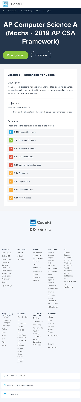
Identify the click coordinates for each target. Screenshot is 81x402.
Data (34, 264)
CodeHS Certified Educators (15, 376)
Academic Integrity (36, 278)
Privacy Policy (53, 335)
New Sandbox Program (6, 320)
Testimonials (22, 323)
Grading (36, 261)
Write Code (37, 268)
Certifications (7, 270)
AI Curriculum (53, 307)
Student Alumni (20, 360)
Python (4, 329)
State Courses (51, 276)
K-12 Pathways (51, 264)
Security (51, 344)
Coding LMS (6, 253)
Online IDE (6, 256)
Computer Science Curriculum (6, 265)
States (19, 320)
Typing (4, 282)
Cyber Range (7, 285)
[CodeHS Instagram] (34, 229)
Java (4, 332)
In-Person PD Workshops (68, 259)
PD (65, 249)
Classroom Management (38, 257)
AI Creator (6, 279)
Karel (4, 345)
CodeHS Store (11, 394)
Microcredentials (70, 281)
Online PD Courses (67, 253)
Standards (52, 285)
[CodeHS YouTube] (41, 229)
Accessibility (52, 347)
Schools (20, 256)
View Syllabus (15, 55)
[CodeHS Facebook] (31, 229)
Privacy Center (51, 328)
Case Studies (22, 317)
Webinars (20, 346)
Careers (51, 323)
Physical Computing (37, 340)
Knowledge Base (21, 341)
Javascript (6, 326)
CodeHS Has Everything (38, 315)
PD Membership (68, 285)
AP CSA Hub (53, 304)
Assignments (37, 253)
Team (50, 320)
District (20, 253)
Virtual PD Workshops (68, 264)
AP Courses (52, 268)
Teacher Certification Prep (68, 275)
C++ (3, 339)
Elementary (52, 272)
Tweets (20, 327)
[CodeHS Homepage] (14, 4)
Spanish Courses (51, 281)
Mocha (38, 11)
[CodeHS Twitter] (46, 229)
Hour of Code (53, 289)
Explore (48, 11)
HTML (4, 336)
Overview (41, 55)
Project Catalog (51, 259)
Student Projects (20, 350)
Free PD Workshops (68, 269)
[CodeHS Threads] (50, 229)
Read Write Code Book (21, 336)
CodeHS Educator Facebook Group (18, 385)
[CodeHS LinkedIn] (38, 229)
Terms (50, 332)
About (50, 317)
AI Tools (36, 274)
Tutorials (51, 295)
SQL (3, 342)
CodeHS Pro (6, 259)
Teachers (20, 259)
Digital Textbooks (52, 299)
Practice (51, 292)
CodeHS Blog (20, 331)
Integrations (37, 271)
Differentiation (38, 321)
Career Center (20, 355)
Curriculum (12, 11)
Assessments (38, 328)
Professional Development (7, 274)
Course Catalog (26, 11)
